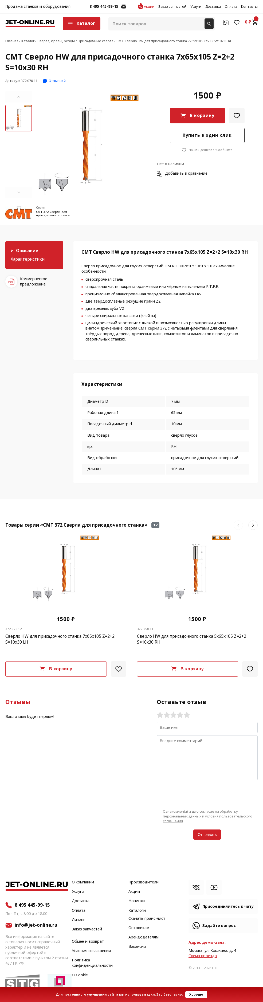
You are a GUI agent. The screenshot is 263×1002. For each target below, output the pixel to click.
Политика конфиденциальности (92, 963)
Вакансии (137, 946)
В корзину (202, 115)
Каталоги (137, 910)
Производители (143, 882)
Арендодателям (143, 937)
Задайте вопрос (219, 926)
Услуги (195, 6)
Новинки (136, 901)
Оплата (231, 6)
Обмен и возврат (88, 941)
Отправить (207, 834)
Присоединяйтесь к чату (228, 906)
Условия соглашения (91, 951)
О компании (83, 882)
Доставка (213, 6)
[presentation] (197, 794)
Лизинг (78, 920)
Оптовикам (138, 928)
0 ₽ (251, 22)
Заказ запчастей (172, 6)
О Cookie (80, 975)
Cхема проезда (203, 956)
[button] (18, 97)
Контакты (249, 6)
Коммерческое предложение (33, 281)
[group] (88, 144)
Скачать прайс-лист (146, 918)
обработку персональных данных (200, 814)
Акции (149, 6)
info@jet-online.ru (36, 925)
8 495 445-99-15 (103, 6)
